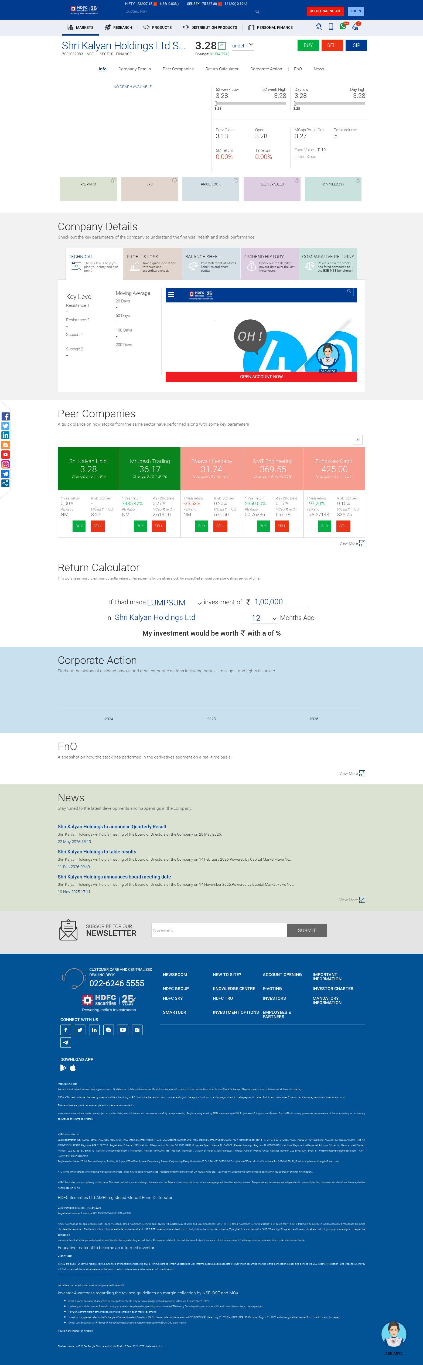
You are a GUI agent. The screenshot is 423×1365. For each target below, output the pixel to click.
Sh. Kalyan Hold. (88, 461)
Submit (307, 930)
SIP (356, 45)
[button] (243, 46)
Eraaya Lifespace (211, 461)
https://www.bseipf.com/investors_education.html (85, 1274)
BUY (79, 526)
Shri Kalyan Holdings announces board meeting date (114, 877)
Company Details (134, 69)
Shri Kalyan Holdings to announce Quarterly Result (112, 826)
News (319, 69)
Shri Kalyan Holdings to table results (97, 851)
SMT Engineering (273, 461)
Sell (332, 45)
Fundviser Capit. (334, 461)
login (356, 11)
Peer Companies (178, 69)
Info (103, 69)
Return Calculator (222, 69)
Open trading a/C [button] (325, 11)
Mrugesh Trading (150, 461)
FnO (298, 69)
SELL (98, 526)
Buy (308, 45)
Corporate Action (266, 69)
